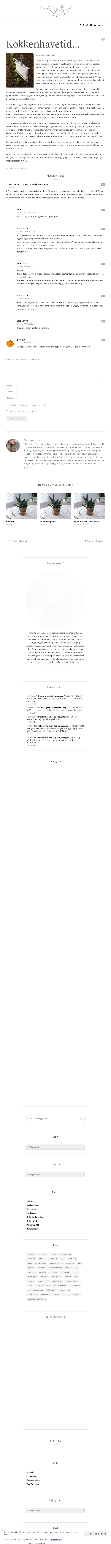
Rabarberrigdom (48, 522)
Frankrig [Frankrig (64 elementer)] (72, 961)
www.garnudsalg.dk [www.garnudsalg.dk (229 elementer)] (37, 1001)
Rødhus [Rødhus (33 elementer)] (68, 979)
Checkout (30, 904)
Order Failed (31, 923)
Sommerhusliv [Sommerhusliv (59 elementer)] (72, 983)
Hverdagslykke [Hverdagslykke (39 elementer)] (55, 970)
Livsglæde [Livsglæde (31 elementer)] (65, 975)
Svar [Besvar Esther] (102, 340)
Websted (10, 398)
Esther (21, 340)
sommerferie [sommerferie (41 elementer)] (43, 983)
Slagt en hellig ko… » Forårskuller (27, 184)
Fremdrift (10, 522)
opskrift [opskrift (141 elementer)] (44, 979)
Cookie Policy (56, 1540)
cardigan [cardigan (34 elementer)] (32, 961)
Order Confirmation (34, 919)
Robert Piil (23, 229)
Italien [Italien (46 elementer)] (68, 970)
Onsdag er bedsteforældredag (50, 696)
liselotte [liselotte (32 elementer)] (54, 975)
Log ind (29, 1175)
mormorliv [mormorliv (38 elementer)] (32, 979)
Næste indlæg (95, 541)
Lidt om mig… (32, 912)
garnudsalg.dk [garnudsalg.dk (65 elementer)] (56, 966)
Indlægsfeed (31, 1179)
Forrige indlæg (17, 541)
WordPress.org (32, 1187)
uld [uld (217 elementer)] (63, 997)
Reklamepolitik (32, 931)
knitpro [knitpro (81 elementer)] (42, 975)
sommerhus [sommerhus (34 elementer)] (57, 983)
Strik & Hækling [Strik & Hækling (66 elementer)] (60, 988)
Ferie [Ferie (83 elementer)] (63, 961)
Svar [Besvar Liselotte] (102, 210)
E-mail (9, 392)
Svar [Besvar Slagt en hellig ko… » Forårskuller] (102, 184)
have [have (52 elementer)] (80, 966)
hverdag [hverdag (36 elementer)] (41, 970)
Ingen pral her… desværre (86, 522)
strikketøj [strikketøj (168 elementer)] (75, 988)
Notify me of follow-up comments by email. (28, 405)
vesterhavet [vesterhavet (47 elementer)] (74, 997)
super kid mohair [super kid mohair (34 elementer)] (35, 992)
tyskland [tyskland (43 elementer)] (45, 997)
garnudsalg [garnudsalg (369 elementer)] (40, 966)
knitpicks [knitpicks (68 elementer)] (32, 975)
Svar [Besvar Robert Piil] (102, 229)
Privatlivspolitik (32, 927)
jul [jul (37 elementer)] (76, 970)
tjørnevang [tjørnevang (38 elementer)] (33, 997)
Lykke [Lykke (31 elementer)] (76, 975)
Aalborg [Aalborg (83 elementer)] (31, 957)
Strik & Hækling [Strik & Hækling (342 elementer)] (42, 988)
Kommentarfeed (33, 1183)
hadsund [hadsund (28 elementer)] (70, 966)
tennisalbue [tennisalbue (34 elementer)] (64, 992)
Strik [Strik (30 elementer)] (30, 988)
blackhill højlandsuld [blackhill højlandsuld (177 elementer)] (61, 957)
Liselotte (26, 169)
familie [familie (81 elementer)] (42, 961)
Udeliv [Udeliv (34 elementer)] (56, 997)
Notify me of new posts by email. (23, 411)
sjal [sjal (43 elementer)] (76, 979)
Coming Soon (32, 908)
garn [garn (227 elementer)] (30, 966)
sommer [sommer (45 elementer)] (31, 983)
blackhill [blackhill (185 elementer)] (42, 957)
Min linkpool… (32, 915)
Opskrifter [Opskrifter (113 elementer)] (56, 979)
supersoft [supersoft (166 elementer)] (50, 992)
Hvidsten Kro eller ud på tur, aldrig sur (53, 717)
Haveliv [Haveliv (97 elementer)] (31, 970)
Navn (9, 386)
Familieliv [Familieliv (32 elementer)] (53, 961)
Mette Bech (31, 708)
